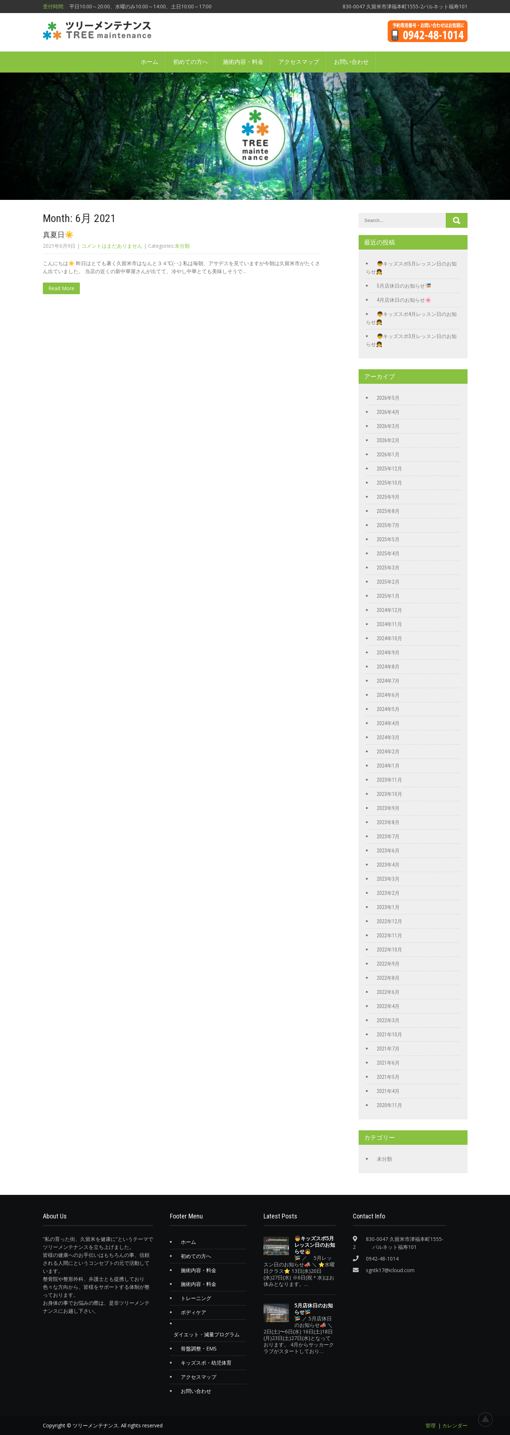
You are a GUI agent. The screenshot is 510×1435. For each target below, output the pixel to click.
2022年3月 (388, 1020)
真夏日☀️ (58, 234)
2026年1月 (388, 454)
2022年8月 (388, 978)
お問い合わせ (351, 61)
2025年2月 (388, 582)
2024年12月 (389, 610)
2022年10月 (389, 950)
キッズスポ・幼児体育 (206, 1362)
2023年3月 (388, 879)
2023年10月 (389, 794)
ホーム (149, 61)
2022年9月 (388, 964)
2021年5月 (388, 1077)
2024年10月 (389, 638)
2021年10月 (389, 1034)
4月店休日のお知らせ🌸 (404, 300)
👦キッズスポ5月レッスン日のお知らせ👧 (314, 1245)
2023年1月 (388, 907)
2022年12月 (389, 921)
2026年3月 (388, 426)
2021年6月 (388, 1063)
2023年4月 (388, 865)
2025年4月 (388, 553)
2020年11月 (389, 1105)
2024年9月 (388, 652)
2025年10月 (389, 483)
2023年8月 (388, 822)
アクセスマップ (298, 61)
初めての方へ (190, 61)
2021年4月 (388, 1091)
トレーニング (196, 1298)
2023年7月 (388, 836)
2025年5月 (388, 539)
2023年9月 (388, 808)
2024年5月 (388, 709)
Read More (61, 288)
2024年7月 (388, 681)
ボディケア (193, 1312)
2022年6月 (388, 992)
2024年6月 (388, 695)
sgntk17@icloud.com (390, 1270)
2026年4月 (388, 412)
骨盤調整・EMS (199, 1348)
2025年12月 (389, 469)
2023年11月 (389, 780)
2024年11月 (389, 624)
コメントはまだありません (111, 245)
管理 (430, 1425)
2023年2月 (388, 893)
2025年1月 (388, 596)
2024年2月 (388, 751)
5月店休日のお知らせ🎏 (404, 286)
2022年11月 (389, 935)
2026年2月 (388, 440)
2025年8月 (388, 511)
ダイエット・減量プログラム (207, 1334)
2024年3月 (388, 737)
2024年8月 (388, 667)
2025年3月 (388, 568)
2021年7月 (388, 1049)
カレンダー (455, 1425)
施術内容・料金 (243, 61)
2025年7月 (388, 525)
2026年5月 (388, 398)
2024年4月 (388, 723)
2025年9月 (388, 497)
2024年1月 (388, 766)
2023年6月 (388, 851)
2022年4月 (388, 1006)
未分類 (182, 245)
